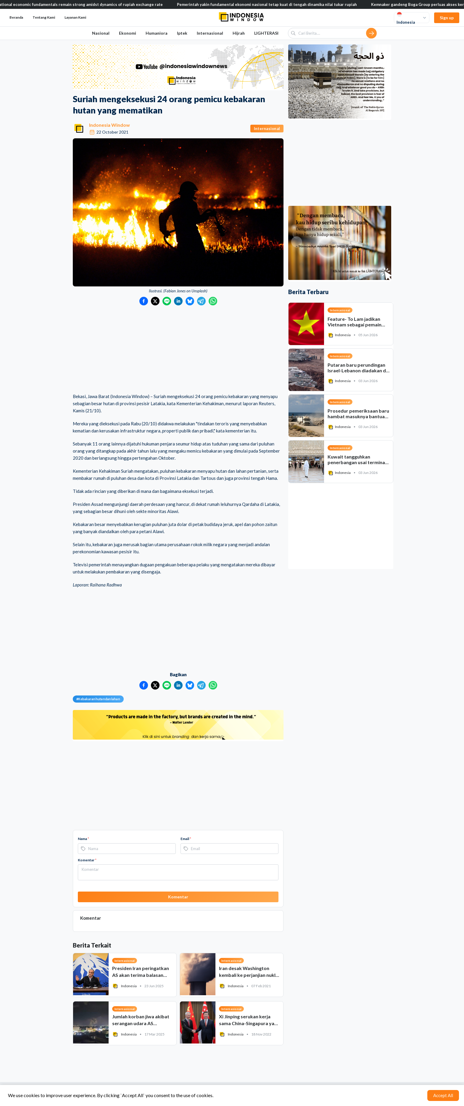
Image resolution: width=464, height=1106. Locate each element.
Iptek (182, 33)
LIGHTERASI (266, 33)
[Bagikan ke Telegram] (201, 301)
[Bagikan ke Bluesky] (190, 301)
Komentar (87, 860)
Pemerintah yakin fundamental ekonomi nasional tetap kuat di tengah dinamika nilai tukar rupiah (279, 4)
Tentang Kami (44, 17)
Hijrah (239, 33)
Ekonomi (127, 33)
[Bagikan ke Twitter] (155, 301)
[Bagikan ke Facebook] (143, 301)
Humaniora (156, 33)
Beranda (16, 17)
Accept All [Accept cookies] (443, 1095)
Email (186, 838)
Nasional (100, 33)
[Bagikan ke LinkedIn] (178, 301)
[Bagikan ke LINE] (166, 301)
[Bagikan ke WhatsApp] (213, 301)
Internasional (210, 33)
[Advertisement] (178, 349)
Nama (83, 838)
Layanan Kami (75, 17)
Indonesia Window (109, 125)
